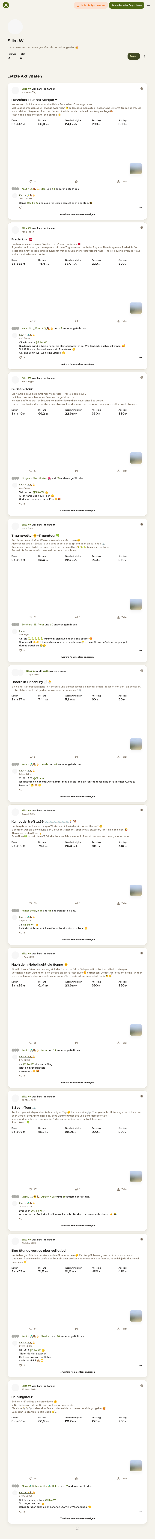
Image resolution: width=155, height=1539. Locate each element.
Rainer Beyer (29, 910)
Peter (41, 624)
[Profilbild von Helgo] (20, 672)
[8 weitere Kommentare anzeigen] (77, 796)
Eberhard (46, 1336)
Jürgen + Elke (29, 478)
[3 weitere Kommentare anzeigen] (77, 1225)
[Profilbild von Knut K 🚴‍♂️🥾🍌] (14, 195)
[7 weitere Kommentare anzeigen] (77, 939)
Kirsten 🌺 (45, 478)
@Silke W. (33, 202)
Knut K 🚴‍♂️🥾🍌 (30, 188)
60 (51, 624)
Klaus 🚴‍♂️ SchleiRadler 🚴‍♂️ (36, 1486)
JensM (44, 764)
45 (64, 1196)
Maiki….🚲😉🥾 (31, 1196)
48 (49, 910)
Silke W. (16, 41)
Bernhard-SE (29, 624)
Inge (39, 910)
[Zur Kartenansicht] (136, 168)
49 (60, 328)
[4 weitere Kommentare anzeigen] (77, 214)
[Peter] (22, 631)
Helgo (45, 671)
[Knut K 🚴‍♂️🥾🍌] (27, 195)
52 (58, 1336)
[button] (91, 5)
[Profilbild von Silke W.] (15, 26)
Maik (43, 188)
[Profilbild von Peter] (14, 631)
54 (54, 1050)
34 (53, 188)
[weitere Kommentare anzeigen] (77, 364)
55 (58, 478)
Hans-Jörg (28, 328)
